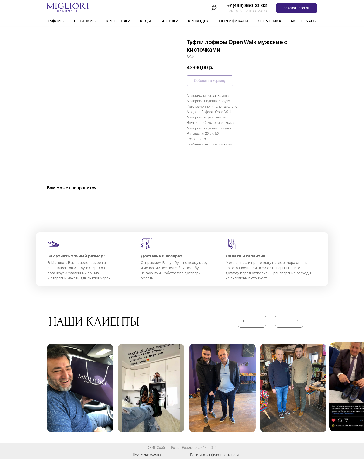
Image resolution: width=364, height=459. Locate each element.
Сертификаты (233, 21)
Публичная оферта (147, 454)
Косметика (269, 21)
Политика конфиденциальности (214, 455)
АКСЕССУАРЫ (303, 21)
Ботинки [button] (84, 21)
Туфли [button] (55, 21)
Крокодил (199, 21)
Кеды (145, 21)
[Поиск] (213, 8)
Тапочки (169, 21)
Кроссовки (118, 21)
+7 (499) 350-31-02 (247, 5)
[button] (296, 8)
